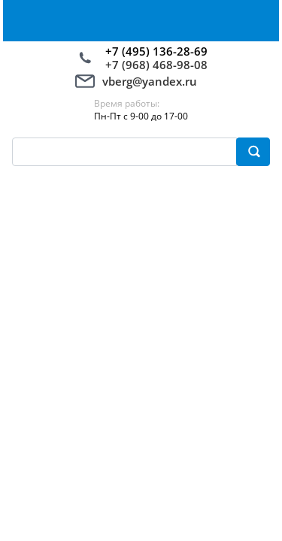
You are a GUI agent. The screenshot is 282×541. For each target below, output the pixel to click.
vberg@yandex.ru (149, 81)
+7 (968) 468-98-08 (156, 64)
